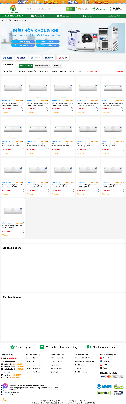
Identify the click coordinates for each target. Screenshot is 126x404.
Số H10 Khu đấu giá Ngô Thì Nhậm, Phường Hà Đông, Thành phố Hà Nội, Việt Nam (32, 388)
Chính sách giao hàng (33, 368)
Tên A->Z (80, 71)
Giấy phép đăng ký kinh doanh (84, 361)
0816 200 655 (13, 390)
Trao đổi (63, 71)
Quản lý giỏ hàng (56, 372)
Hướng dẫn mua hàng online (35, 365)
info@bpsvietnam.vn (12, 392)
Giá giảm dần (43, 71)
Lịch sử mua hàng (56, 368)
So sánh (6, 112)
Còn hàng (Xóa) (92, 71)
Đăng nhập (116, 10)
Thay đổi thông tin (56, 361)
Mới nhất (22, 71)
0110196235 (9, 394)
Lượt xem (54, 71)
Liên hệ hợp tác (80, 365)
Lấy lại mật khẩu (56, 365)
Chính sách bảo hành (32, 358)
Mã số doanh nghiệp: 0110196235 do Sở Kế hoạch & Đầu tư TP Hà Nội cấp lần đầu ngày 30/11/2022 (63, 403)
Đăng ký (122, 10)
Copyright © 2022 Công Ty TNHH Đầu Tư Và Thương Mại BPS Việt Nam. (63, 401)
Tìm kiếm (70, 9)
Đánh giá (71, 71)
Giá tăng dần (32, 71)
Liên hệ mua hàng (81, 372)
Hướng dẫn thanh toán (33, 372)
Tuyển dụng (79, 368)
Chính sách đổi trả (31, 361)
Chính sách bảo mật (57, 358)
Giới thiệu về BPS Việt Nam (83, 358)
